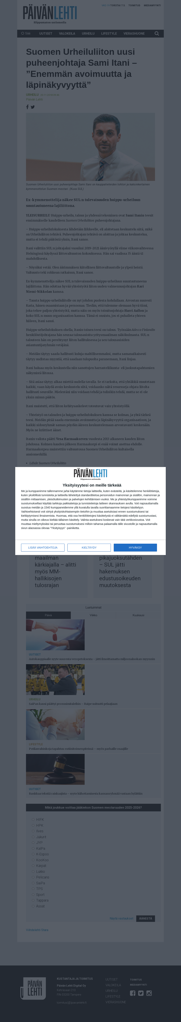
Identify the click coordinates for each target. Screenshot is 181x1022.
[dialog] (90, 511)
